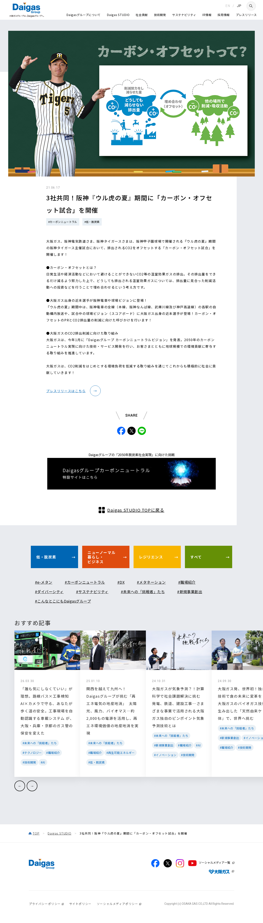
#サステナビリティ (92, 591)
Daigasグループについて (83, 15)
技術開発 (160, 15)
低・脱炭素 (46, 557)
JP (239, 6)
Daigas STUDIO (118, 15)
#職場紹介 (187, 582)
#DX (121, 582)
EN (227, 6)
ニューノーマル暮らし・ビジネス (101, 557)
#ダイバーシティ (49, 591)
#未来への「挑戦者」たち (143, 591)
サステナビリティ (184, 15)
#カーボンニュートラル (62, 222)
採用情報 (224, 15)
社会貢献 (142, 15)
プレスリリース (246, 15)
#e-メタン (43, 582)
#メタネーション (151, 582)
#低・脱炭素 (92, 222)
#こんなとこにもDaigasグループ (63, 601)
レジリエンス (151, 557)
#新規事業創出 (189, 591)
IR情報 (206, 15)
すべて (196, 557)
